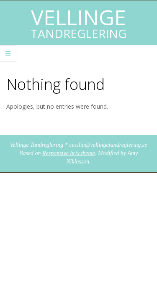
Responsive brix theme (68, 153)
